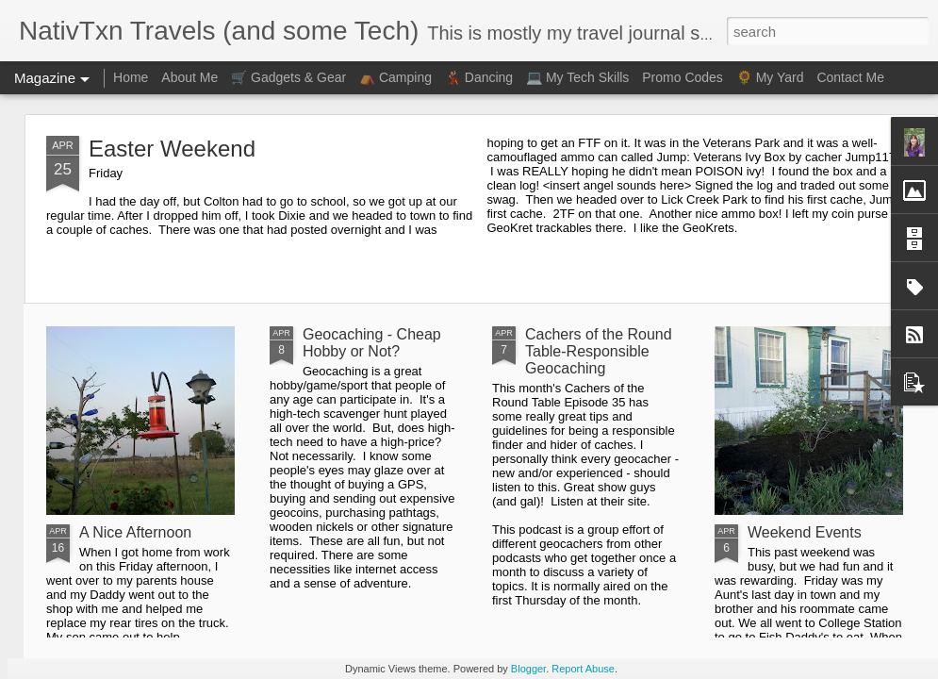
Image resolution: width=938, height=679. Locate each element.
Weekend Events (805, 532)
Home (130, 77)
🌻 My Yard (770, 77)
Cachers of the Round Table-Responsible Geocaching (598, 351)
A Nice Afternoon (135, 532)
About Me (189, 77)
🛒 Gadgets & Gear (288, 77)
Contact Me (850, 77)
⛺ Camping (395, 77)
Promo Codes (682, 77)
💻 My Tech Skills (577, 77)
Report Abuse (583, 668)
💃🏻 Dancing (479, 77)
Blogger (528, 668)
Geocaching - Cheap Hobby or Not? (372, 342)
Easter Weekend (172, 148)
